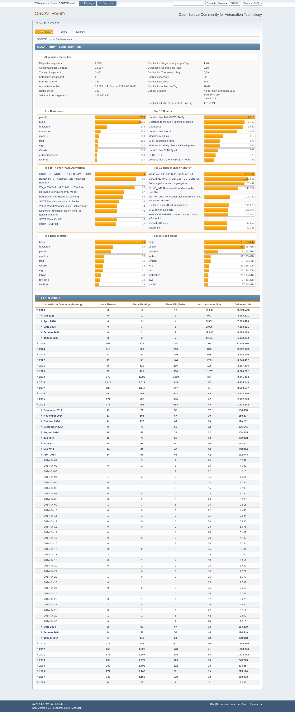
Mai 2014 (49, 449)
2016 (42, 393)
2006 (42, 682)
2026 (42, 310)
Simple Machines (58, 704)
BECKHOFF (156, 155)
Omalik (43, 150)
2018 (42, 382)
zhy (206, 81)
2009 (42, 665)
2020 (42, 371)
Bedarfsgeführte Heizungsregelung (59, 196)
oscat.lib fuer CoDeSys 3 (163, 150)
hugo (42, 121)
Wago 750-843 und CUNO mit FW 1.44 (61, 187)
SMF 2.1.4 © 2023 (40, 704)
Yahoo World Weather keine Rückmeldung (63, 206)
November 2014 (53, 415)
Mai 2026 (49, 315)
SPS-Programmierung (161, 140)
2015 (42, 399)
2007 (42, 676)
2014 (42, 404)
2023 (42, 354)
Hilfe (212, 704)
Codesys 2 (155, 126)
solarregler (155, 227)
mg (41, 145)
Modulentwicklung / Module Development (172, 145)
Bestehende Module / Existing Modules (171, 121)
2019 (42, 376)
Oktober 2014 (52, 421)
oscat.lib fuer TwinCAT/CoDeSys (167, 117)
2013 (42, 643)
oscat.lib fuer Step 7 (160, 131)
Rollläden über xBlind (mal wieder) (58, 191)
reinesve (44, 279)
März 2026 (50, 326)
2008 (42, 671)
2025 (42, 343)
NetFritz (43, 159)
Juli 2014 (49, 438)
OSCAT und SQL (49, 224)
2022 (42, 360)
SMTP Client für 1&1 (50, 219)
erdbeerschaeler (48, 155)
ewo (151, 279)
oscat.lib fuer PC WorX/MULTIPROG (169, 159)
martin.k (43, 136)
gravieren (44, 126)
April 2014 (49, 454)
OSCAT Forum (50, 13)
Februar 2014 (51, 632)
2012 (42, 649)
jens (151, 265)
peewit (43, 117)
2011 (42, 654)
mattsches (45, 131)
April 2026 (49, 321)
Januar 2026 (51, 337)
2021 (42, 365)
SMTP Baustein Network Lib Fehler (59, 201)
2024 (42, 349)
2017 (42, 387)
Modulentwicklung (159, 136)
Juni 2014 (49, 443)
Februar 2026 (51, 332)
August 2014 (51, 432)
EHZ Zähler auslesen (161, 209)
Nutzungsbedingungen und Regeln (232, 704)
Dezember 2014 (53, 410)
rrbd (41, 140)
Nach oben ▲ (256, 704)
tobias (42, 275)
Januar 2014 (51, 637)
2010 (42, 660)
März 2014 (50, 626)
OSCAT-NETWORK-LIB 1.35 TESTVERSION (65, 174)
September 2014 (53, 426)
